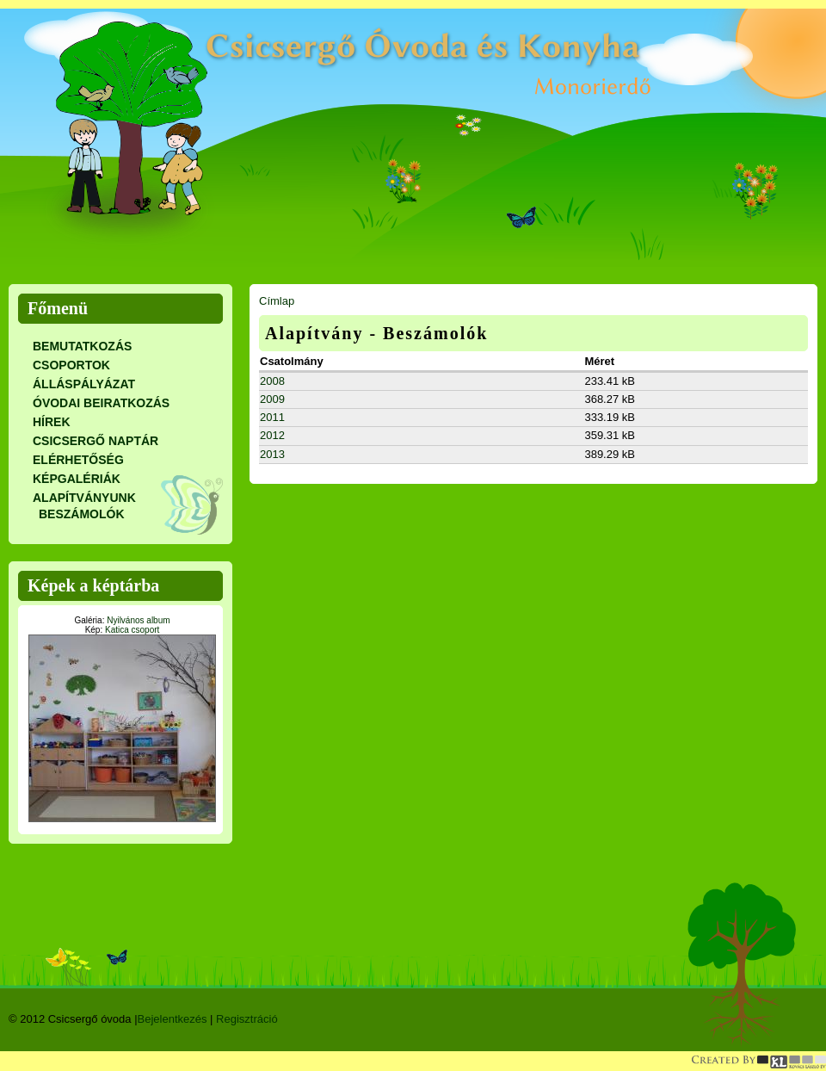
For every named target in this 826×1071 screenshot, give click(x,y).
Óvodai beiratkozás (101, 403)
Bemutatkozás (82, 346)
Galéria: (90, 620)
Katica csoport (132, 630)
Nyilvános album (138, 620)
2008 (272, 381)
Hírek (52, 422)
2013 (272, 454)
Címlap (276, 300)
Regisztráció (247, 1018)
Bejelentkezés (172, 1018)
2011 (272, 417)
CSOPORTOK (71, 365)
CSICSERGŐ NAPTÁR (95, 441)
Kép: (95, 630)
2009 (272, 399)
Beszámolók (82, 514)
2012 (272, 435)
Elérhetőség (78, 460)
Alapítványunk (84, 498)
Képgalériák (76, 479)
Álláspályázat (84, 384)
